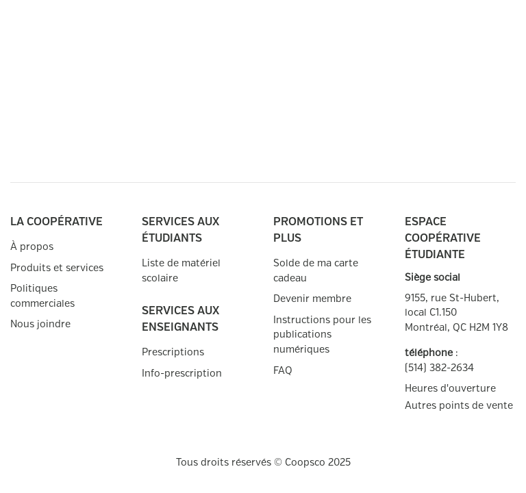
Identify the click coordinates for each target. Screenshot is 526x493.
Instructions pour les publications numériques (322, 335)
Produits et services (56, 268)
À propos (31, 247)
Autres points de (459, 406)
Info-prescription (182, 373)
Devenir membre (312, 299)
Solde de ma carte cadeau (315, 270)
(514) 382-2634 (439, 368)
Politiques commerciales (42, 296)
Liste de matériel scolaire (181, 270)
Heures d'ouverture (450, 388)
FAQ (282, 371)
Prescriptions (173, 352)
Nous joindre (40, 324)
